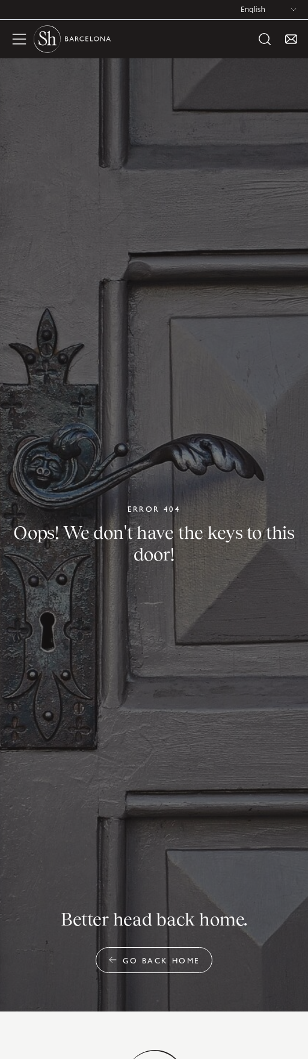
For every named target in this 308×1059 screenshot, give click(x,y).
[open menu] (19, 39)
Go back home (154, 960)
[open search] (264, 39)
